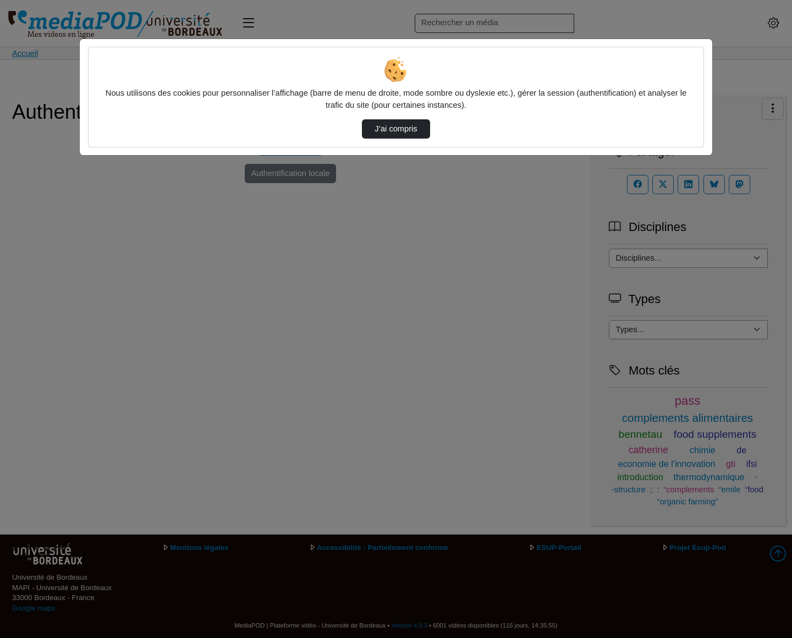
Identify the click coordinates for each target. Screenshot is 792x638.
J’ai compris (396, 128)
